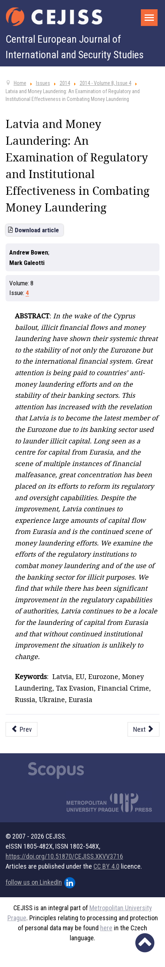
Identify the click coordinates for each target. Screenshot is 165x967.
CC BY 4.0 (106, 866)
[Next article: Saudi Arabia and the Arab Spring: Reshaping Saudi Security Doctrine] (144, 729)
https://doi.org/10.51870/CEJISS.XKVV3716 (64, 856)
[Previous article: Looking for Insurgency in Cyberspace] (21, 729)
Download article (37, 230)
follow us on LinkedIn (40, 882)
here (106, 928)
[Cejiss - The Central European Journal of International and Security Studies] (54, 16)
